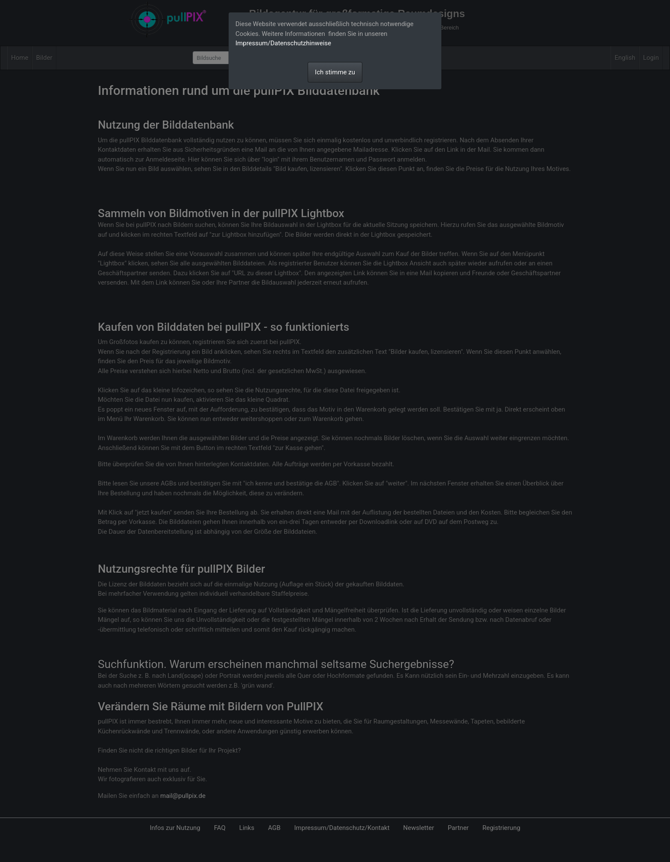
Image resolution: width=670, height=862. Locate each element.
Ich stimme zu (335, 72)
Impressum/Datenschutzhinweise (283, 43)
